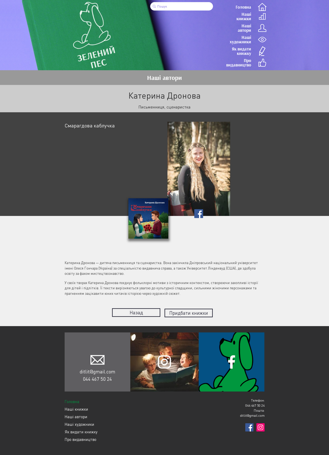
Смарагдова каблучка (90, 125)
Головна (72, 400)
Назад (136, 312)
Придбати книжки (188, 312)
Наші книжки (76, 408)
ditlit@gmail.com (97, 371)
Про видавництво (80, 438)
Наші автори (76, 415)
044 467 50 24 (97, 378)
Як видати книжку (81, 431)
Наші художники (79, 423)
